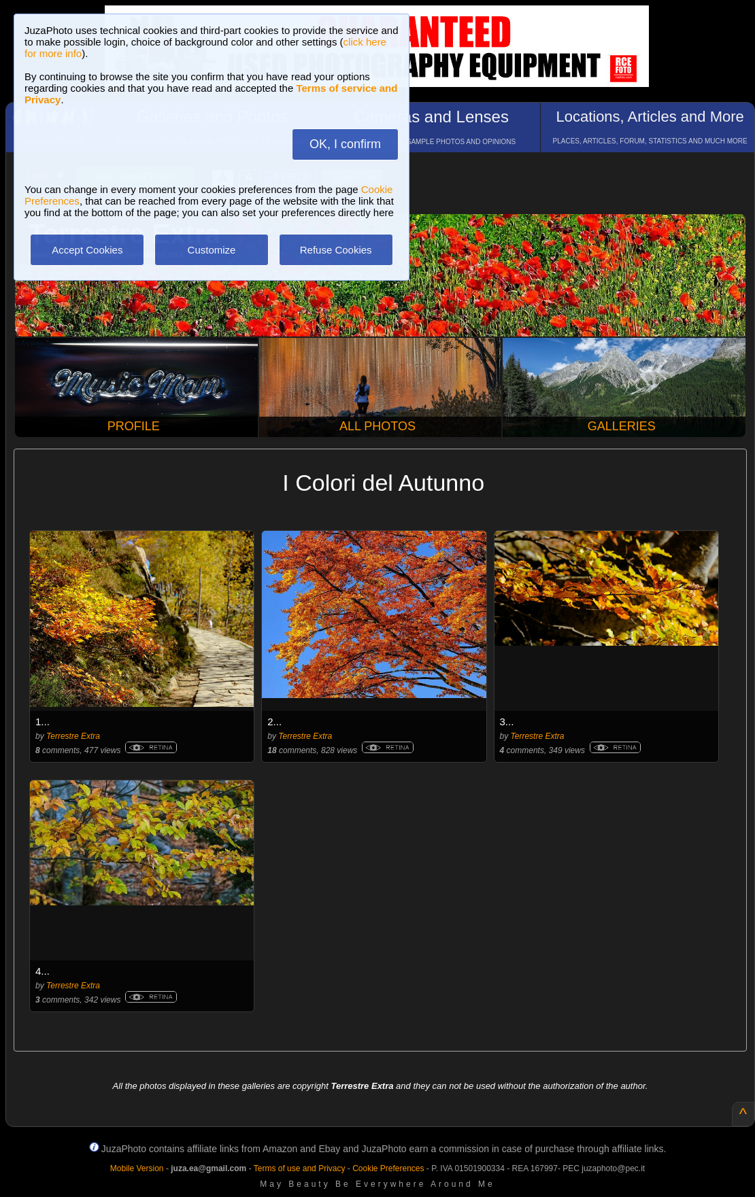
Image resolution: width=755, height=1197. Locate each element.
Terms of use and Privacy (300, 1168)
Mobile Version (137, 1168)
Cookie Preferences (388, 1168)
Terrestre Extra (73, 736)
